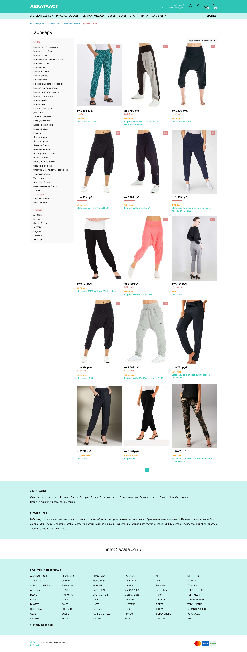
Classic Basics (40, 223)
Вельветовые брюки (43, 108)
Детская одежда (94, 15)
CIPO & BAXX (68, 575)
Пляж (144, 15)
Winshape (38, 239)
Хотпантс (38, 190)
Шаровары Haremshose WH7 (138, 206)
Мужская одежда (67, 15)
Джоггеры (38, 112)
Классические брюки (43, 124)
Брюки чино (39, 104)
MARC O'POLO (132, 590)
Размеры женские (109, 497)
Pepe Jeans (161, 585)
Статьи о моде (182, 497)
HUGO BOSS (99, 580)
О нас (33, 497)
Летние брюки (40, 137)
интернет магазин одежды (53, 642)
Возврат (84, 497)
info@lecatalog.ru (123, 549)
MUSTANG (130, 604)
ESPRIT (65, 590)
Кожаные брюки (41, 128)
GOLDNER (67, 608)
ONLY (158, 580)
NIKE (158, 575)
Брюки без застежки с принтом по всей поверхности (192, 458)
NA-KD (128, 608)
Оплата (75, 497)
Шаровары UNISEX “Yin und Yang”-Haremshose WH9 (141, 121)
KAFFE (96, 604)
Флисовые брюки (41, 182)
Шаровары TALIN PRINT (88, 120)
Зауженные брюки (42, 116)
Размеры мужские (129, 497)
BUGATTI (34, 604)
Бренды (212, 15)
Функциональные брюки (45, 186)
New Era (129, 613)
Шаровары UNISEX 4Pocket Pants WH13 (143, 376)
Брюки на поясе (41, 71)
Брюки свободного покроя (46, 92)
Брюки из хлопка (41, 63)
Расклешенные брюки (44, 161)
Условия (53, 497)
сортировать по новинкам (202, 40)
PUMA (159, 594)
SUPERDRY (192, 580)
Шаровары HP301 (85, 376)
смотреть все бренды (41, 624)
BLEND (33, 594)
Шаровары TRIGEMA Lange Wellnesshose (97, 290)
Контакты (42, 497)
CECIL (33, 613)
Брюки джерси (40, 55)
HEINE (65, 618)
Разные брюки (40, 202)
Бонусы (94, 497)
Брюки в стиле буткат (43, 51)
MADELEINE (130, 580)
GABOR (65, 599)
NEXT (127, 618)
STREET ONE (193, 575)
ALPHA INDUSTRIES (40, 585)
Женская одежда (41, 15)
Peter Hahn (161, 590)
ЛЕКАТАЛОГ (44, 6)
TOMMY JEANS (194, 604)
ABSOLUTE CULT (38, 575)
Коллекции (159, 15)
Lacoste (97, 618)
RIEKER (159, 604)
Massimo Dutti (132, 594)
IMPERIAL (37, 227)
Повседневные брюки (44, 153)
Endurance (67, 585)
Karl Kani (97, 608)
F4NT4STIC (67, 594)
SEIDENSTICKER (164, 613)
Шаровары (177, 293)
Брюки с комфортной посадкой (48, 83)
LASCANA (130, 575)
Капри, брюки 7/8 (41, 120)
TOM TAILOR (193, 594)
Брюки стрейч (40, 100)
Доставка (64, 497)
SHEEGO (160, 618)
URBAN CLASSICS (196, 608)
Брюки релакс (40, 79)
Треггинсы (38, 178)
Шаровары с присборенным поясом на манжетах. (191, 375)
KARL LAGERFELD (101, 613)
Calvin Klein (36, 608)
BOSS (33, 599)
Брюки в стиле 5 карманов (46, 47)
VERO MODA (193, 613)
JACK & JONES (100, 590)
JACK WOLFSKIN (101, 594)
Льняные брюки (41, 145)
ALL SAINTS (36, 580)
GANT (65, 604)
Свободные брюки (42, 165)
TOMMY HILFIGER (196, 599)
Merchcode (130, 599)
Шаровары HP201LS (181, 120)
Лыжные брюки (40, 141)
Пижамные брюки (41, 149)
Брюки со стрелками (43, 96)
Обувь (112, 15)
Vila (189, 618)
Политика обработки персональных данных (52, 501)
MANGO (129, 585)
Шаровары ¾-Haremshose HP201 (93, 206)
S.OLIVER (160, 608)
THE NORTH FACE (196, 590)
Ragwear (37, 231)
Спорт (134, 15)
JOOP (95, 599)
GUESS (65, 613)
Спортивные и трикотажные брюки (50, 169)
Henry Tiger (99, 575)
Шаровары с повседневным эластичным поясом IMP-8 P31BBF (192, 208)
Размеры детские (149, 497)
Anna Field (35, 590)
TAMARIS (192, 585)
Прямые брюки (40, 157)
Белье (123, 15)
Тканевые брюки (41, 173)
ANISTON (37, 214)
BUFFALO (37, 219)
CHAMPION (36, 618)
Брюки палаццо (40, 75)
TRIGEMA (37, 235)
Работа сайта (167, 497)
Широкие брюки (41, 198)
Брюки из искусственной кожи (48, 59)
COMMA (66, 580)
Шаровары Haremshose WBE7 (139, 293)
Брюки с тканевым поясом (46, 87)
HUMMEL (97, 585)
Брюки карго (39, 67)
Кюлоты (37, 133)
